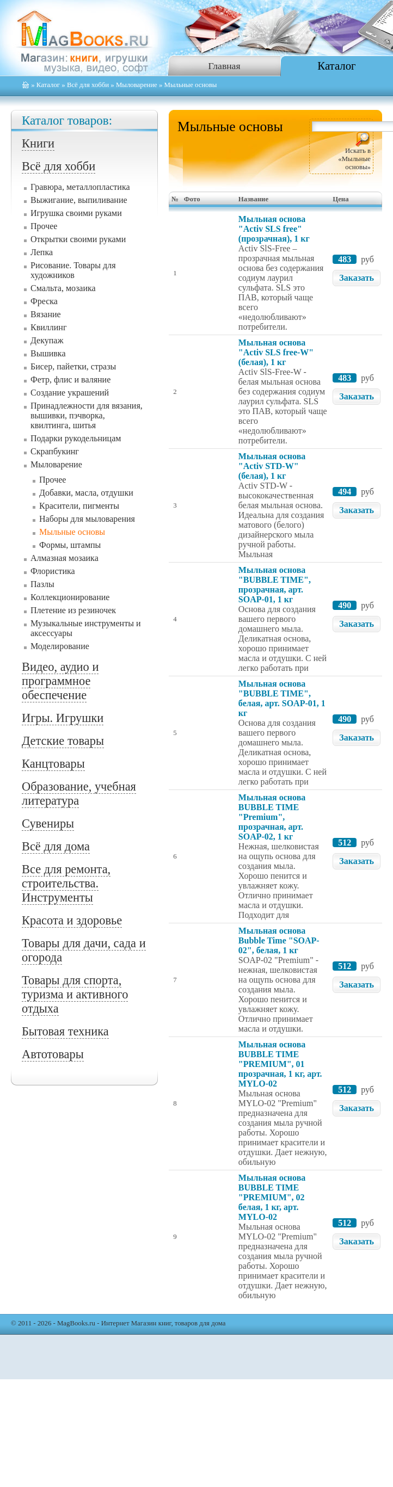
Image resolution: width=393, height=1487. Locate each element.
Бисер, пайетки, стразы (73, 366)
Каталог (336, 65)
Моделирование (59, 646)
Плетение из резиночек (73, 610)
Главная (224, 65)
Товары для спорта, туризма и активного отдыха (75, 994)
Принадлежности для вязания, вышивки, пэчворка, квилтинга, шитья (86, 415)
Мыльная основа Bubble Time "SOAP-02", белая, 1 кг (279, 940)
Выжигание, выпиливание (78, 200)
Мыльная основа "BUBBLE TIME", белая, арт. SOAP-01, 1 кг (282, 698)
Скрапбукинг (54, 451)
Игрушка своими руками (76, 213)
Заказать (356, 277)
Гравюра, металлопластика (80, 187)
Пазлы (42, 584)
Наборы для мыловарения (87, 518)
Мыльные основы (72, 531)
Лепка (41, 252)
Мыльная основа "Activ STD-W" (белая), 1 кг (271, 466)
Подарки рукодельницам (75, 438)
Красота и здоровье (72, 920)
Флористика (52, 571)
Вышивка (48, 353)
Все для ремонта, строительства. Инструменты (66, 883)
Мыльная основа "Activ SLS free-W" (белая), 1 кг (276, 352)
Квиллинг (48, 327)
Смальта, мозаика (63, 288)
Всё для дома (56, 846)
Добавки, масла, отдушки (86, 492)
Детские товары (63, 741)
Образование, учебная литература (79, 793)
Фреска (44, 301)
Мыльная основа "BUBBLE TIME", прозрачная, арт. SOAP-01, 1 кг (274, 584)
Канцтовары (53, 763)
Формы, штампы (70, 545)
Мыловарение (136, 85)
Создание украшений (69, 392)
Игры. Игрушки (62, 718)
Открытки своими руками (78, 239)
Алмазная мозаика (64, 558)
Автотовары (53, 1054)
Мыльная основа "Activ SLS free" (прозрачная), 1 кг (274, 228)
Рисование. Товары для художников (72, 270)
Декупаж (46, 340)
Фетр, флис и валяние (70, 379)
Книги (38, 143)
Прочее (43, 226)
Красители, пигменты (79, 505)
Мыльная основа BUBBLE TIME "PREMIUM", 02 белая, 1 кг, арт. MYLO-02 (271, 1197)
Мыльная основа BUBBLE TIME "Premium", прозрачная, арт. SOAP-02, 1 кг (271, 817)
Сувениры (48, 823)
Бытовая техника (65, 1031)
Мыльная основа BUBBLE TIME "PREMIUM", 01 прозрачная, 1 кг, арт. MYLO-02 (280, 1064)
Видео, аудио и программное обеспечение (60, 681)
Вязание (45, 314)
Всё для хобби (88, 85)
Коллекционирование (69, 597)
